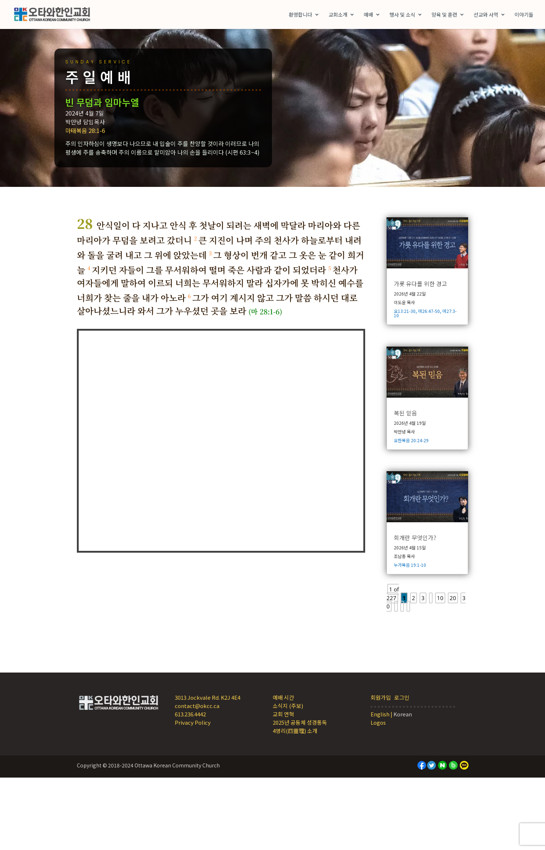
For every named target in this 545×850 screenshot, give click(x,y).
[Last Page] (408, 606)
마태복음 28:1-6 (118, 130)
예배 (368, 15)
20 (453, 598)
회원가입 (381, 697)
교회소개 (338, 15)
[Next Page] (402, 606)
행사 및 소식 (402, 15)
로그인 (401, 697)
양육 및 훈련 (444, 15)
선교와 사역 (486, 15)
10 (440, 598)
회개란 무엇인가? (415, 537)
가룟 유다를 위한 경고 (420, 283)
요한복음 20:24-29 (411, 440)
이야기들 (524, 15)
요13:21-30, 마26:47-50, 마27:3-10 (425, 313)
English (380, 714)
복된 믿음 (405, 413)
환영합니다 (300, 15)
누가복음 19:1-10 (410, 565)
